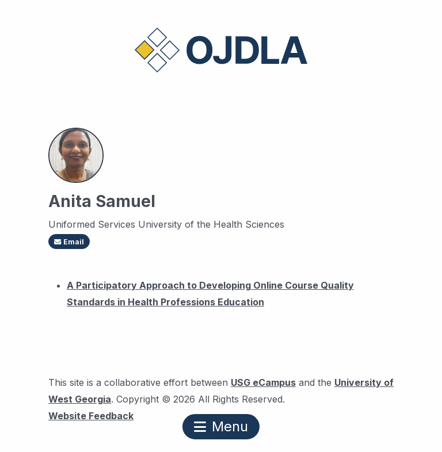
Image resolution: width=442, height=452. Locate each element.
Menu (221, 426)
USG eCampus (263, 382)
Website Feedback (91, 414)
